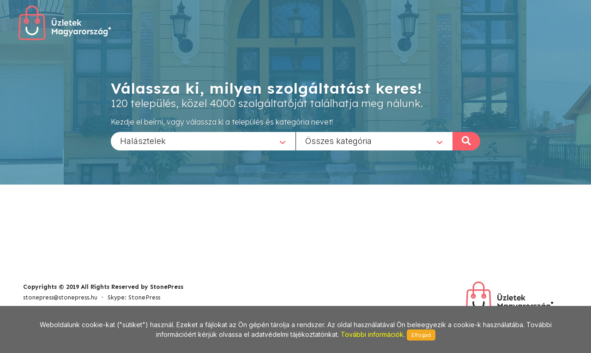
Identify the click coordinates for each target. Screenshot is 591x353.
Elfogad (421, 335)
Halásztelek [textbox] (143, 140)
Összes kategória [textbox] (338, 140)
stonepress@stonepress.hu (60, 297)
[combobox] (203, 141)
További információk (372, 334)
